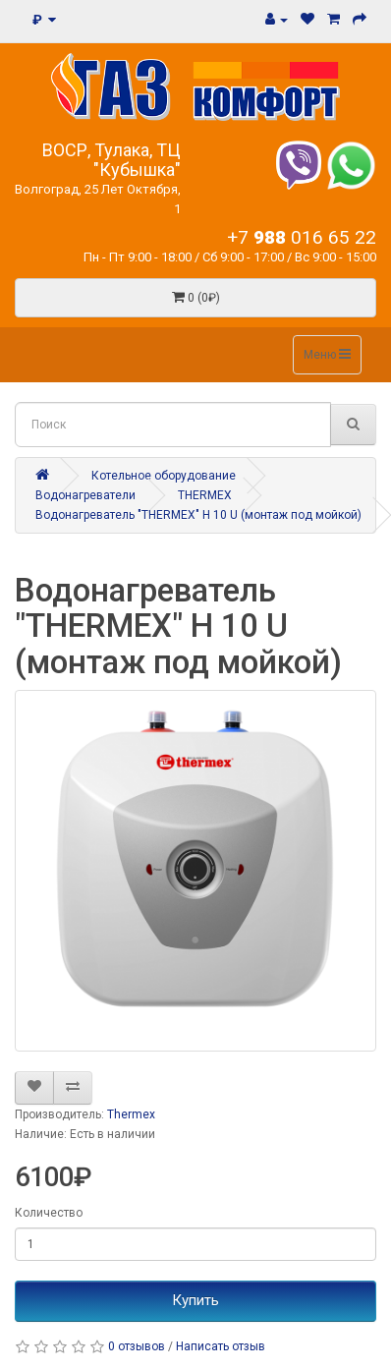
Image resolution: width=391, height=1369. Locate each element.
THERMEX (205, 495)
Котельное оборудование (163, 476)
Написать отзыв (220, 1346)
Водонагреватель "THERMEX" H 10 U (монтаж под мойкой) (198, 515)
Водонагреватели (85, 495)
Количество (49, 1213)
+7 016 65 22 (301, 237)
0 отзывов (136, 1346)
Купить (195, 1300)
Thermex (131, 1114)
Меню (327, 354)
